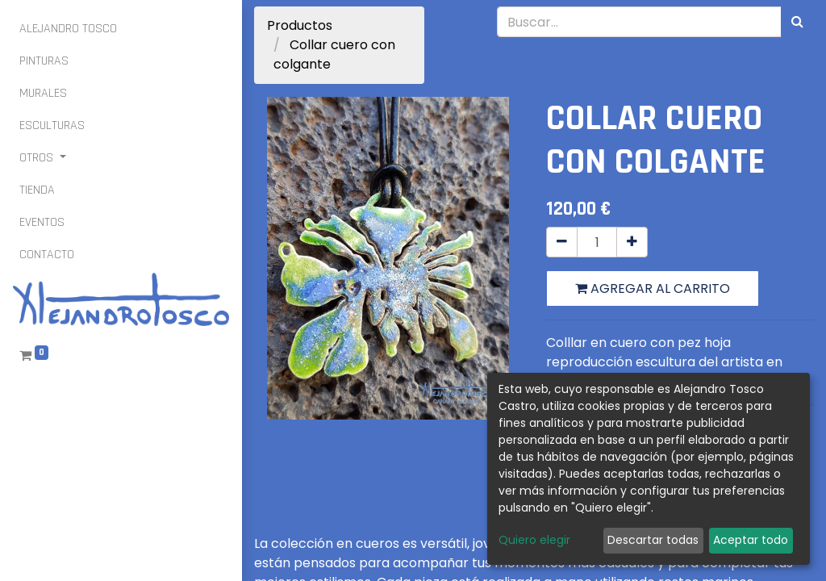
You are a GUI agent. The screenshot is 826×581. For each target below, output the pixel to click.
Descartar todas (653, 540)
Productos (299, 25)
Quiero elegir (534, 540)
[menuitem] (68, 29)
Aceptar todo (750, 540)
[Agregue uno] (632, 242)
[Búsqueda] (797, 21)
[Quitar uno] (562, 242)
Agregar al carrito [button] (652, 288)
